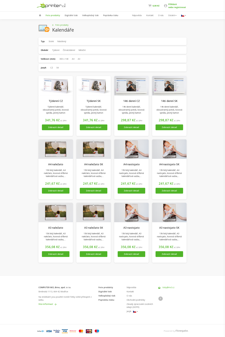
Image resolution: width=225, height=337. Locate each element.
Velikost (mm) (48, 58)
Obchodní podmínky (136, 299)
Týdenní (55, 50)
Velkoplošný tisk (90, 15)
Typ (43, 41)
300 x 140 (63, 58)
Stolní (51, 41)
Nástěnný (61, 41)
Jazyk (43, 67)
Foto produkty (53, 15)
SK (57, 67)
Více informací (47, 304)
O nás (161, 15)
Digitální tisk (71, 15)
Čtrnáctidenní (69, 50)
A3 (79, 58)
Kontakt (150, 15)
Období (44, 50)
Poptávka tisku (110, 15)
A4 (73, 58)
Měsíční (82, 50)
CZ (51, 67)
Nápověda (137, 15)
